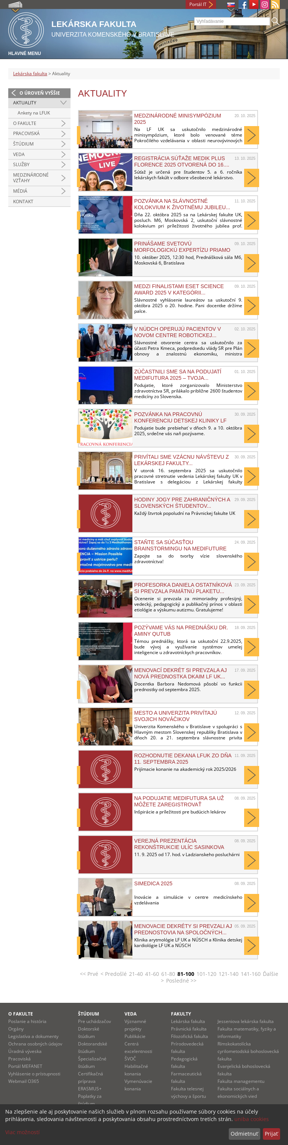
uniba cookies (251, 1119)
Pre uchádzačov (94, 1021)
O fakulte (24, 123)
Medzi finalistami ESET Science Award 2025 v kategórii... (179, 289)
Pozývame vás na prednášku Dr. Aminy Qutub (181, 630)
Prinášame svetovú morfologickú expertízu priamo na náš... (182, 247)
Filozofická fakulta (189, 1036)
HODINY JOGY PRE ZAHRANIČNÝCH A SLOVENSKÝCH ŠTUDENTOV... (182, 503)
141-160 (251, 973)
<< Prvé (89, 973)
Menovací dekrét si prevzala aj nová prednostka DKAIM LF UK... (180, 673)
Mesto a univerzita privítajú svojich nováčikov (175, 716)
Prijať (271, 1133)
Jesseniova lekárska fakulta (246, 1021)
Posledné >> (181, 980)
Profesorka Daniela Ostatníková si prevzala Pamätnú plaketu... (183, 588)
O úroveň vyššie (40, 93)
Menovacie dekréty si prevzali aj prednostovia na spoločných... (183, 929)
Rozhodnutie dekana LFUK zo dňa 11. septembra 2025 (182, 758)
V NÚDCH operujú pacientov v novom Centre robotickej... (177, 332)
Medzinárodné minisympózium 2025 (177, 119)
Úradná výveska (25, 1051)
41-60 (152, 973)
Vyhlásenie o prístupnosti (34, 1074)
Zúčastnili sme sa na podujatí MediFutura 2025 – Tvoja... (177, 375)
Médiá (20, 191)
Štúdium (23, 144)
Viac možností (22, 1132)
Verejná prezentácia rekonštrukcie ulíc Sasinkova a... (179, 844)
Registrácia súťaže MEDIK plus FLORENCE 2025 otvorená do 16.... (182, 161)
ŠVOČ (130, 1059)
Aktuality (24, 103)
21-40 (136, 973)
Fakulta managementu (241, 1081)
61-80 (168, 973)
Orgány (16, 1029)
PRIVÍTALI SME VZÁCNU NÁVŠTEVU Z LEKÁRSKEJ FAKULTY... (181, 460)
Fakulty (181, 1014)
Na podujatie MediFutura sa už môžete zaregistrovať (179, 801)
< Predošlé (113, 973)
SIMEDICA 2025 (153, 883)
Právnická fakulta (189, 1029)
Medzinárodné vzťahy (31, 178)
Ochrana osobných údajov (35, 1044)
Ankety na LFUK (34, 113)
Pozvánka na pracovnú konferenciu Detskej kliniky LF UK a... (180, 417)
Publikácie (135, 1036)
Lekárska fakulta (30, 73)
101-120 (206, 973)
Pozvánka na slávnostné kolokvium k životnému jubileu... (182, 204)
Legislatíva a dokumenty (33, 1036)
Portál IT (198, 4)
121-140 (228, 973)
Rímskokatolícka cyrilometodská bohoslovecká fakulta (248, 1051)
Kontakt (23, 201)
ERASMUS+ (90, 1089)
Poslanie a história (27, 1021)
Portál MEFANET (25, 1066)
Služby (21, 164)
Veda (19, 154)
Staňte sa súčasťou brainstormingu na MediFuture (180, 545)
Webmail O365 (23, 1081)
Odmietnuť (244, 1133)
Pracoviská (26, 133)
